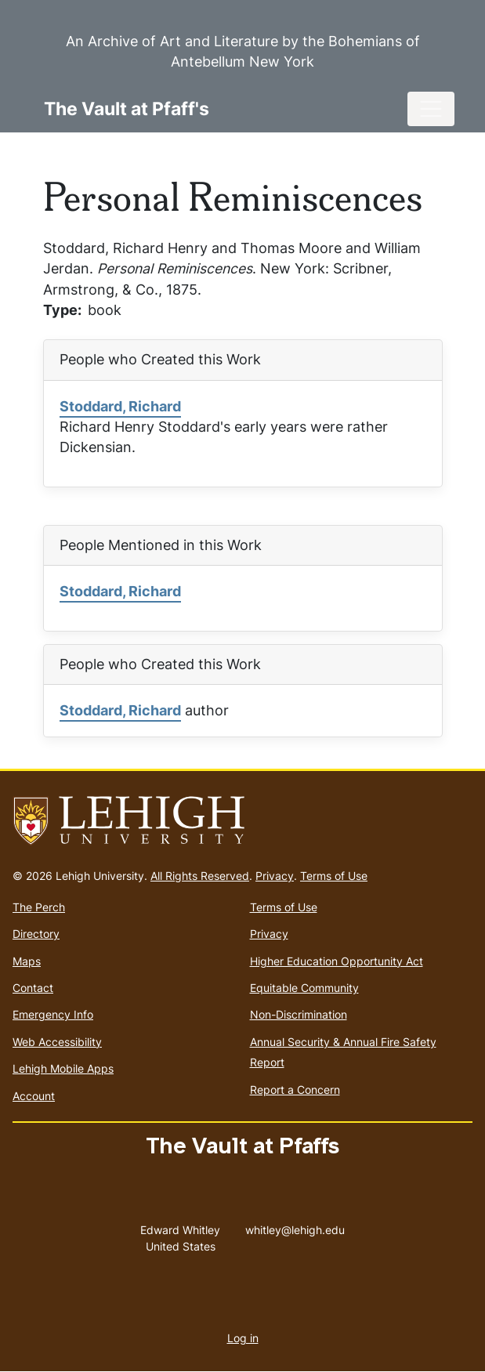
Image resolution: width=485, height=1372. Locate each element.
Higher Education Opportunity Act (336, 961)
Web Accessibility (57, 1041)
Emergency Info (53, 1014)
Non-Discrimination (298, 1014)
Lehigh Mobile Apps (63, 1068)
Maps (27, 961)
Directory (36, 933)
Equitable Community (304, 987)
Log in (243, 1337)
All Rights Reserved (199, 875)
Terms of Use (333, 875)
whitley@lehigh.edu (295, 1226)
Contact (33, 987)
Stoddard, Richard (120, 406)
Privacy (274, 875)
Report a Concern (295, 1089)
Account (34, 1095)
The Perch (39, 907)
